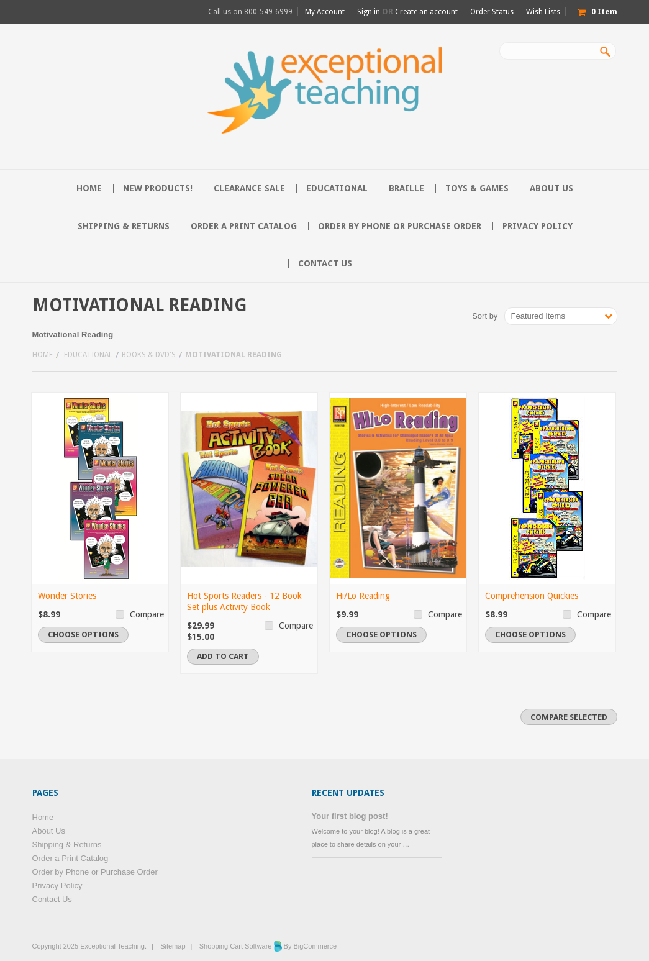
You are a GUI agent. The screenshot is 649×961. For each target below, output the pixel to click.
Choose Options (83, 634)
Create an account (426, 11)
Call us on (250, 11)
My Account (325, 11)
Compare (147, 614)
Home (42, 354)
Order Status (492, 11)
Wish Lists (543, 11)
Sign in (368, 11)
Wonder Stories (67, 596)
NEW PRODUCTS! (158, 188)
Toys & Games (477, 188)
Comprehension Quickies (531, 596)
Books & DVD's (149, 354)
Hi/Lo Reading (363, 596)
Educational (337, 188)
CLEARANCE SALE (249, 188)
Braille (406, 188)
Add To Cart (223, 656)
